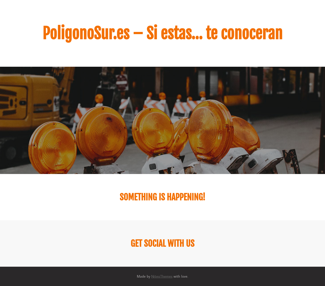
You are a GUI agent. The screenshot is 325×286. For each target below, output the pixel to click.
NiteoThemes (161, 276)
